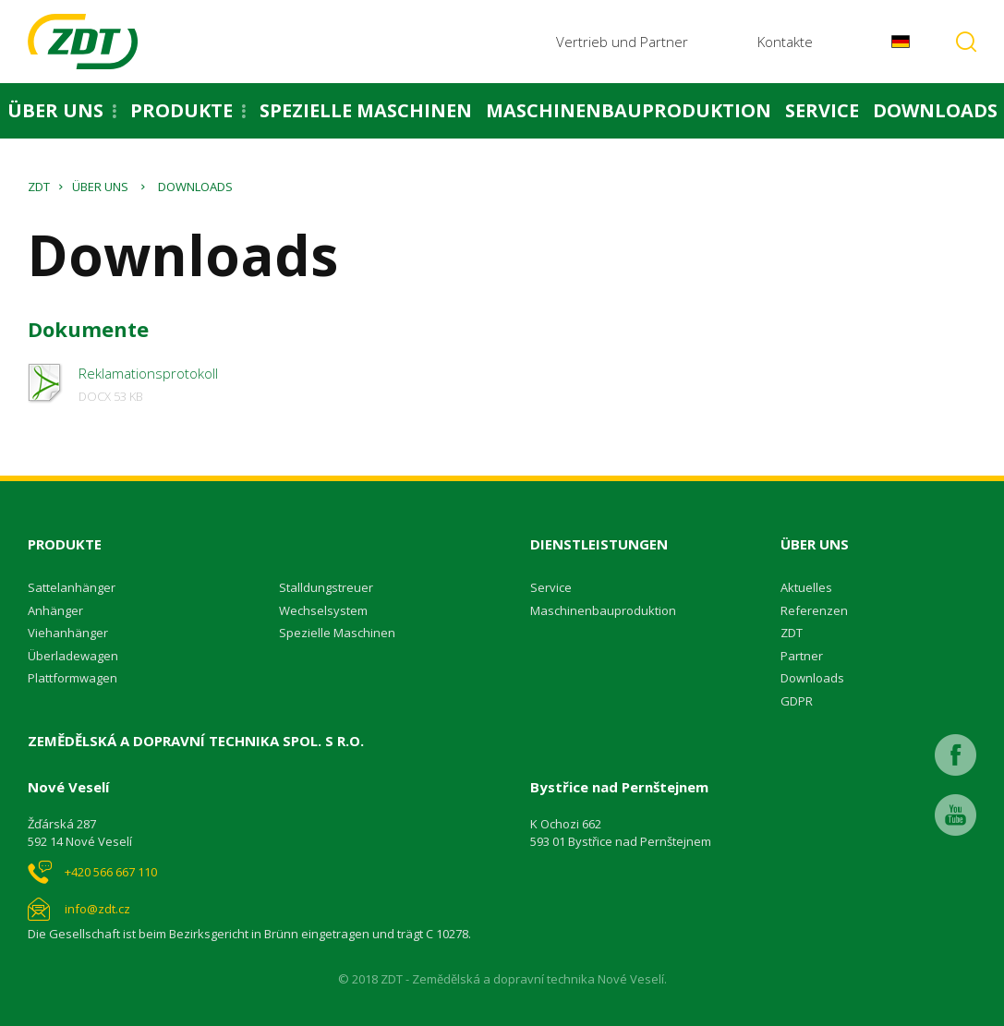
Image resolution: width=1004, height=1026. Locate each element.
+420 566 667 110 (111, 871)
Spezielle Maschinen (366, 110)
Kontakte (785, 41)
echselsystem (329, 610)
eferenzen (818, 610)
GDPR (796, 701)
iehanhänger (71, 632)
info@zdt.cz (97, 908)
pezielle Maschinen (340, 632)
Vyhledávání (966, 41)
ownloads (816, 678)
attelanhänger (75, 587)
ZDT (39, 186)
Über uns (55, 110)
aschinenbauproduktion (608, 610)
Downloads (935, 110)
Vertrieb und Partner (622, 41)
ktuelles (810, 587)
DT (795, 632)
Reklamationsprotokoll (148, 385)
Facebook (955, 755)
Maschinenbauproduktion (628, 110)
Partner (801, 655)
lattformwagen (76, 678)
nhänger (59, 610)
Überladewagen (73, 655)
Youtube (955, 815)
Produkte (181, 110)
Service (822, 110)
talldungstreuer (329, 587)
